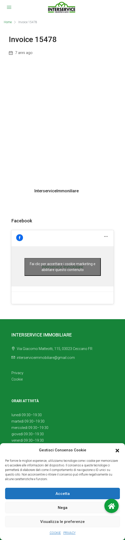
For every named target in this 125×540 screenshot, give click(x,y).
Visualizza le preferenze (62, 521)
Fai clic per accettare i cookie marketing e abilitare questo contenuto (62, 267)
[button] (117, 450)
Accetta (62, 493)
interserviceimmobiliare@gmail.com (46, 358)
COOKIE (55, 533)
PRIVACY (69, 533)
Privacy (17, 373)
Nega (62, 507)
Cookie (17, 379)
